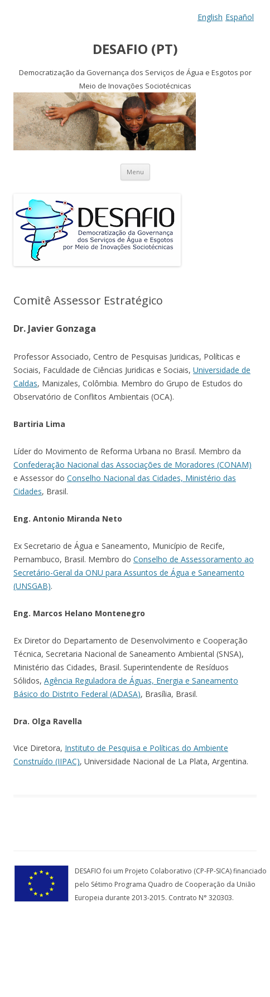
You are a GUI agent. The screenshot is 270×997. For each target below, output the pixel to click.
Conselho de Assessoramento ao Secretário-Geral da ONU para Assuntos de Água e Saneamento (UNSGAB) (133, 572)
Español (239, 17)
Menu (135, 172)
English (210, 17)
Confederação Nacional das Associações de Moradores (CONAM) (132, 464)
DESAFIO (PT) (135, 49)
